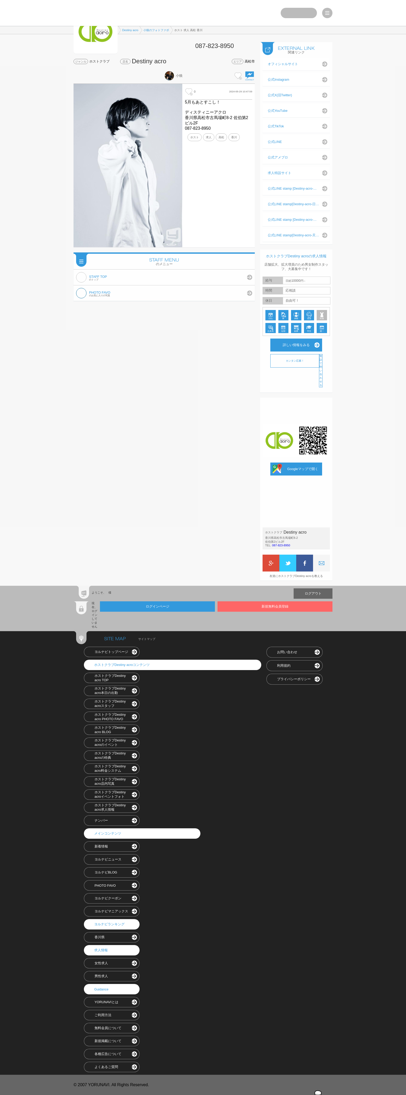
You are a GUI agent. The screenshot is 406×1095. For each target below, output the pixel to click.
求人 (209, 137)
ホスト (194, 137)
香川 (234, 137)
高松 (221, 137)
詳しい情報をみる (296, 345)
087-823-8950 (281, 545)
